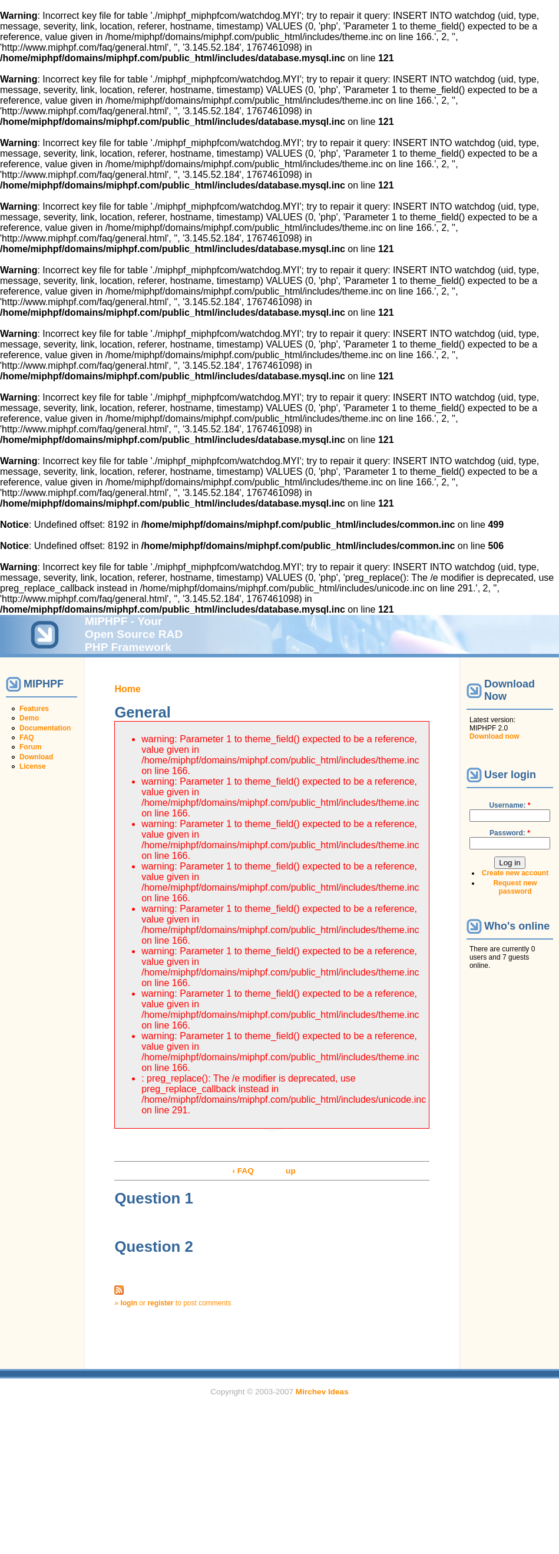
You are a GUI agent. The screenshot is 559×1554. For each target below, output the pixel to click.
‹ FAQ (242, 1170)
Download (36, 757)
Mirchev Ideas (322, 1391)
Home (127, 689)
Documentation (45, 728)
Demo (29, 718)
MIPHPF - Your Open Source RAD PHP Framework (134, 634)
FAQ (26, 737)
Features (34, 709)
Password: (509, 833)
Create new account (515, 873)
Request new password (515, 887)
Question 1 (153, 1198)
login (128, 1303)
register (160, 1303)
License (32, 766)
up (291, 1170)
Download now (494, 736)
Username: (509, 805)
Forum (30, 747)
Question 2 (153, 1246)
